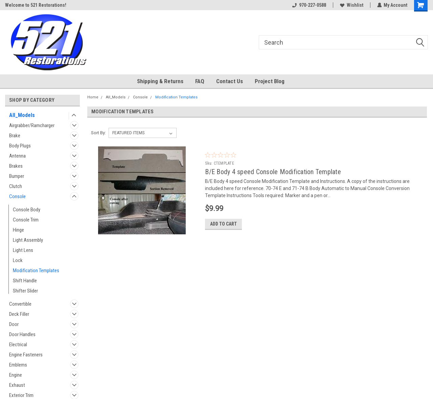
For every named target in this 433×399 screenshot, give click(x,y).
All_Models (22, 115)
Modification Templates (36, 270)
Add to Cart (223, 224)
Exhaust (17, 385)
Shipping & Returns (160, 81)
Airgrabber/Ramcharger (31, 125)
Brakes (16, 166)
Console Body (26, 210)
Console (17, 196)
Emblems (18, 365)
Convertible (20, 304)
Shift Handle (25, 281)
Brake (14, 136)
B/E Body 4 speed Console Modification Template (273, 172)
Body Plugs (20, 146)
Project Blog (269, 81)
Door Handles (22, 334)
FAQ (199, 81)
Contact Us (229, 81)
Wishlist (351, 5)
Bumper (16, 176)
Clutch (15, 186)
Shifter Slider (25, 291)
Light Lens (23, 250)
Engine (15, 375)
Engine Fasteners (26, 355)
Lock (18, 260)
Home (92, 97)
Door (14, 324)
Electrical (18, 345)
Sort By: (98, 132)
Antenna (17, 156)
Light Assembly (28, 240)
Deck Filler (19, 314)
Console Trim (26, 220)
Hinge (18, 230)
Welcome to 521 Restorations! (35, 5)
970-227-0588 (309, 5)
